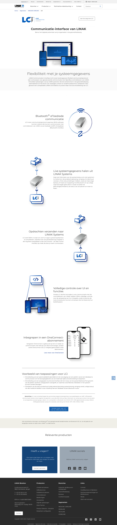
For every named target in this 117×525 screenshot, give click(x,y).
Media (82, 497)
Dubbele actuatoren (43, 492)
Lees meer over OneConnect (54, 352)
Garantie (69, 524)
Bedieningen (41, 497)
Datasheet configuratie (44, 511)
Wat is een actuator (87, 499)
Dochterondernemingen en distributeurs (89, 493)
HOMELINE (62, 514)
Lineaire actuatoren (43, 487)
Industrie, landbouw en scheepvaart (66, 488)
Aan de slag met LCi (86, 18)
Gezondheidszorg (64, 491)
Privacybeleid (62, 524)
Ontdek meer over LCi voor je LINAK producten (59, 409)
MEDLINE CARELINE (65, 506)
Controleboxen (41, 495)
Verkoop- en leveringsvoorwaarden (81, 524)
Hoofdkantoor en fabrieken (89, 490)
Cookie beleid (30, 524)
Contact (18, 513)
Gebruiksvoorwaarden (52, 524)
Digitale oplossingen (43, 502)
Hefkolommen (41, 490)
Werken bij (48, 1)
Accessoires (40, 500)
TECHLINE (62, 511)
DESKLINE (62, 509)
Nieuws (32, 1)
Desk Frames (41, 505)
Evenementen (40, 1)
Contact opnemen (40, 468)
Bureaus (61, 494)
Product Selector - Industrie (45, 508)
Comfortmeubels (64, 497)
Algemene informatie (40, 524)
